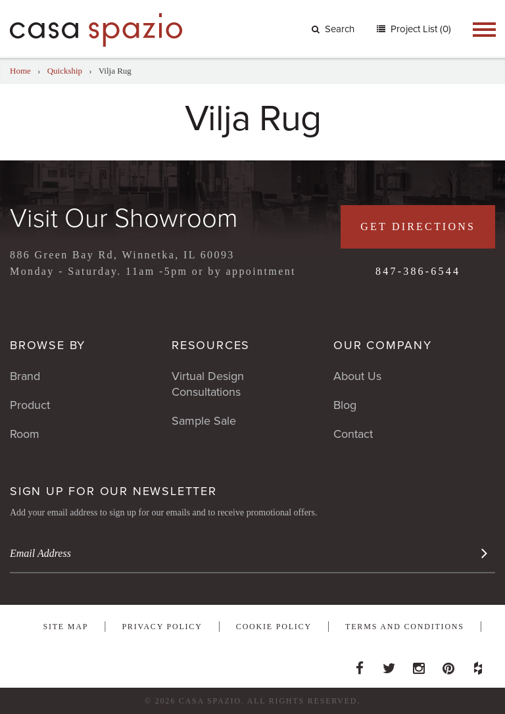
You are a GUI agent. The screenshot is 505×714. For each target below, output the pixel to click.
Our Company (382, 345)
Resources (211, 345)
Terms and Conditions (404, 626)
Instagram (419, 665)
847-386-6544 (417, 271)
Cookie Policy (274, 626)
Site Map (65, 626)
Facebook (360, 665)
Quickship (64, 71)
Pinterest (448, 665)
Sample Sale (204, 421)
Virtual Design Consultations (208, 384)
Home (20, 71)
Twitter (389, 665)
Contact (353, 434)
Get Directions (417, 226)
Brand (25, 376)
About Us (357, 376)
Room (24, 434)
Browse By (47, 345)
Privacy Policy (162, 626)
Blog (344, 405)
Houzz (478, 665)
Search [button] (333, 29)
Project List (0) (419, 29)
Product (30, 405)
